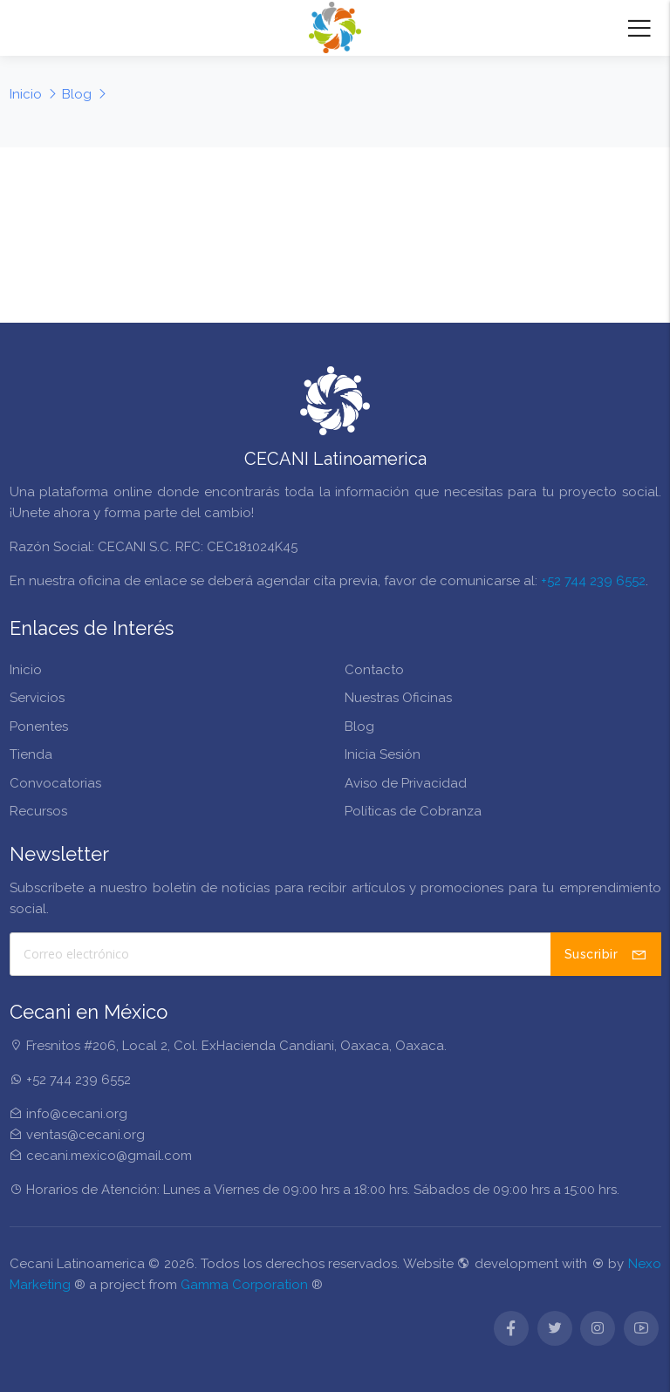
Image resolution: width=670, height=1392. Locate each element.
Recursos (38, 811)
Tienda (31, 754)
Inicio (26, 670)
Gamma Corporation (244, 1285)
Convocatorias (55, 783)
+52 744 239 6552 (593, 581)
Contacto (374, 670)
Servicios (37, 698)
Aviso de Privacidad (406, 783)
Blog (359, 726)
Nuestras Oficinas (398, 698)
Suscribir (605, 954)
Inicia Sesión (382, 754)
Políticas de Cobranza (413, 811)
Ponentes (39, 726)
